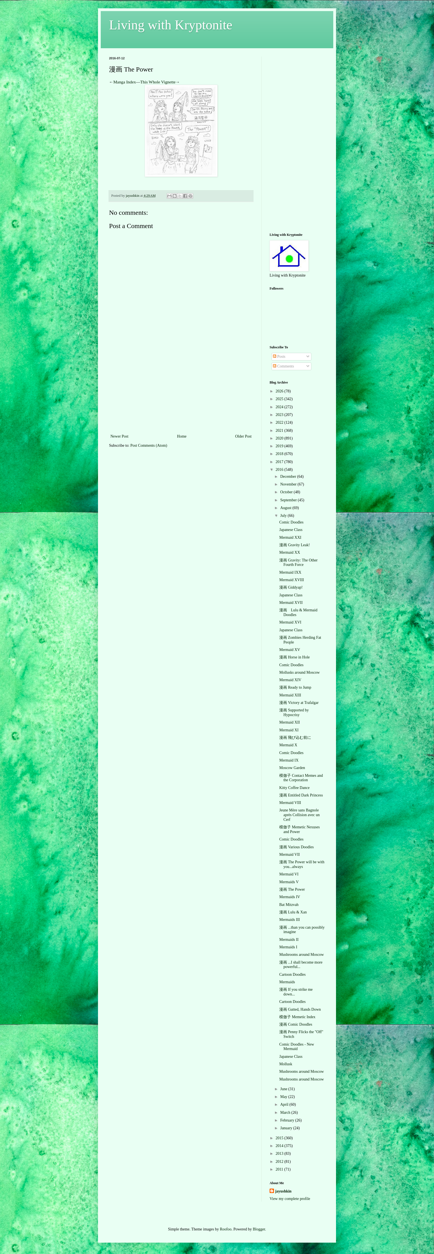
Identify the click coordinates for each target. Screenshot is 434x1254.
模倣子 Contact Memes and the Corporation (301, 777)
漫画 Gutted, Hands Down (300, 1009)
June (284, 1089)
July (284, 516)
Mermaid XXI (290, 537)
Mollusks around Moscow (299, 672)
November (289, 484)
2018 (280, 454)
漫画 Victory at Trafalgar (299, 703)
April (284, 1104)
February (287, 1120)
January (286, 1128)
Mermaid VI (288, 874)
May (284, 1097)
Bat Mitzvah (289, 905)
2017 (280, 462)
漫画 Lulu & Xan (293, 912)
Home (182, 436)
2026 (280, 391)
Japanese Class (291, 530)
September (289, 500)
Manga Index (124, 82)
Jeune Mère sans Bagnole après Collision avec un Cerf (299, 815)
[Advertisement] (181, 391)
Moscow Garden (292, 768)
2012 (280, 1161)
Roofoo (225, 1229)
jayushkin (283, 1191)
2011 (280, 1169)
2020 (280, 438)
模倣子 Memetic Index (297, 1017)
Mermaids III (289, 920)
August (286, 508)
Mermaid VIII (290, 803)
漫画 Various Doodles (296, 847)
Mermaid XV (289, 650)
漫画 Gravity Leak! (294, 545)
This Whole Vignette (157, 82)
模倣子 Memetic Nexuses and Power (299, 829)
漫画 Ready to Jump (295, 687)
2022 (280, 422)
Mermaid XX (289, 552)
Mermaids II (289, 940)
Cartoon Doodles (292, 974)
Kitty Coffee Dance (294, 788)
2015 (280, 1138)
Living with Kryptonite (170, 24)
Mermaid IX (289, 760)
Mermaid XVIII (291, 580)
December (288, 476)
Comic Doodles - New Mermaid (296, 1046)
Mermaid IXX (290, 572)
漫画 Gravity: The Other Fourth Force (298, 562)
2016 (280, 470)
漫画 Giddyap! (291, 587)
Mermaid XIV (290, 680)
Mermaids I (288, 947)
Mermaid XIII (290, 695)
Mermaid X (288, 745)
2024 (280, 407)
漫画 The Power (292, 889)
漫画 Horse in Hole (294, 657)
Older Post (243, 436)
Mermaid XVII (291, 603)
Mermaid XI (289, 730)
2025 (280, 399)
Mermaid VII (289, 854)
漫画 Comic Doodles (295, 1024)
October (287, 492)
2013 (280, 1153)
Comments (283, 366)
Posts (279, 356)
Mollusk (285, 1064)
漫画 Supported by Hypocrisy (294, 712)
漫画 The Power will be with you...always (301, 864)
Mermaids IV (289, 897)
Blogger (259, 1229)
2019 (280, 446)
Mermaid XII (289, 722)
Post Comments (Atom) (148, 445)
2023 (280, 415)
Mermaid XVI (290, 622)
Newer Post (119, 436)
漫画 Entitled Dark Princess (301, 795)
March (285, 1112)
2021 (280, 430)
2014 (280, 1146)
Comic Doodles (291, 522)
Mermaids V (289, 882)
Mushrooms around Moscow (301, 954)
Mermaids (287, 982)
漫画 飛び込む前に (295, 737)
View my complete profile (290, 1199)
